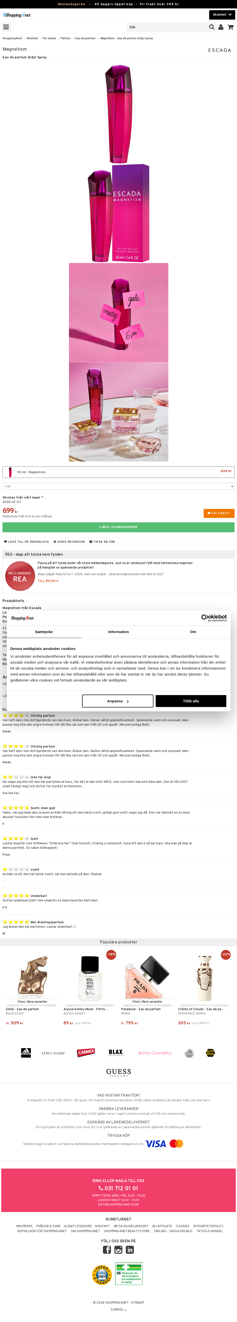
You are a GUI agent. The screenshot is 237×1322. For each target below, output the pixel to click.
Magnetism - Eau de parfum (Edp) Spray (126, 38)
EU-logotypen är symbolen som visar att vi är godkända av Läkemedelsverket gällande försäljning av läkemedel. (118, 1124)
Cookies (183, 1226)
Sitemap (137, 1303)
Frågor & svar (48, 1226)
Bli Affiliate (162, 1226)
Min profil (24, 1226)
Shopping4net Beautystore (127, 1231)
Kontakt (102, 1226)
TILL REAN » (48, 581)
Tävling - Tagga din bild (173, 1231)
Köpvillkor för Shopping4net (42, 1231)
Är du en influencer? (131, 1226)
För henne (49, 38)
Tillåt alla (191, 701)
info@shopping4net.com (118, 1205)
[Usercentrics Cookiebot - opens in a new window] (205, 618)
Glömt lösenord (78, 1226)
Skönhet (32, 38)
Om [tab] (193, 631)
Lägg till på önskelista (26, 542)
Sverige (118, 1310)
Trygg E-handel (209, 1231)
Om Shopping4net (85, 1231)
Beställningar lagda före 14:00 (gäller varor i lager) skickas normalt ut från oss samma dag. (118, 1111)
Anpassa (118, 701)
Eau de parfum (85, 38)
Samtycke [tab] (44, 631)
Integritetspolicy (208, 1226)
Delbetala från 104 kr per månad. (27, 516)
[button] (231, 27)
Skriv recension (69, 542)
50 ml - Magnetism (118, 472)
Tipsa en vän (102, 542)
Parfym (66, 38)
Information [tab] (118, 631)
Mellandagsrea (71, 4)
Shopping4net (12, 38)
